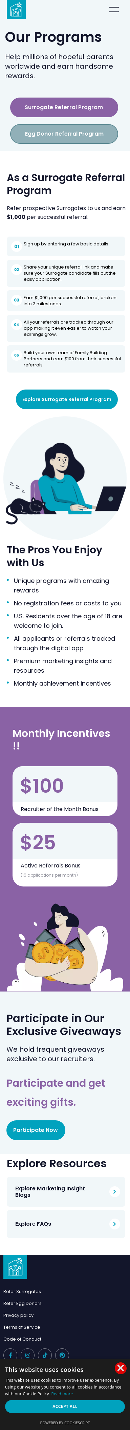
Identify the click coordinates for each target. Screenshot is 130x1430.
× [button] (121, 1368)
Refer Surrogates (22, 1291)
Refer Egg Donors (22, 1303)
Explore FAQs (33, 1224)
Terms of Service (21, 1327)
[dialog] (65, 1394)
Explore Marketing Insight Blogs (50, 1192)
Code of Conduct (22, 1339)
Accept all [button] (65, 1406)
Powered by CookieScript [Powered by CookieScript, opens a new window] (65, 1422)
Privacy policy (18, 1315)
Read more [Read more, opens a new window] (62, 1394)
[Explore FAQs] (114, 1224)
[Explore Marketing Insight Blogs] (114, 1191)
